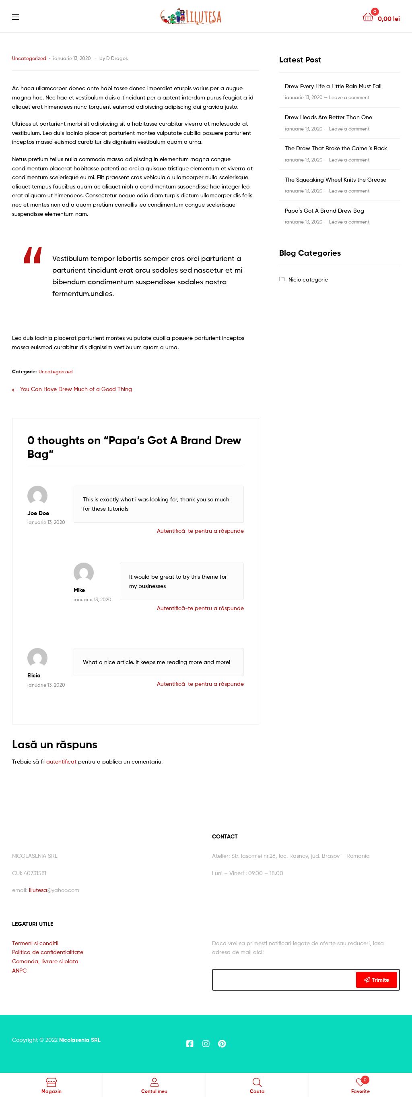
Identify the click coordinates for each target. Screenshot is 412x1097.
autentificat (61, 761)
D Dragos (117, 58)
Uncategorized (29, 58)
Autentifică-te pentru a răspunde (200, 530)
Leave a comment (349, 97)
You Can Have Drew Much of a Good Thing (76, 388)
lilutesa (38, 889)
